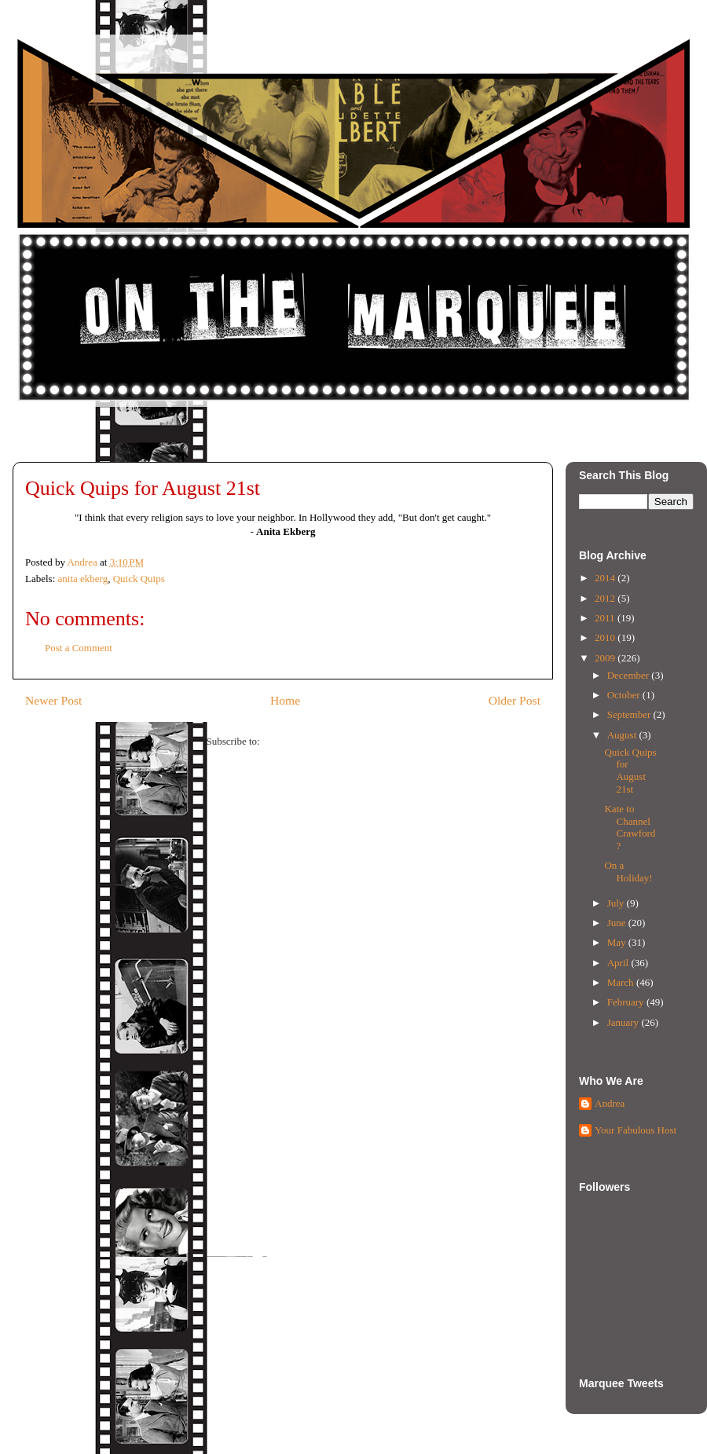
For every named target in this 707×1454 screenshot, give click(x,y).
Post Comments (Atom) (311, 741)
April (619, 963)
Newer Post (53, 700)
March (621, 982)
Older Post (514, 700)
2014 (606, 578)
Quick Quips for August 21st (630, 770)
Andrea (610, 1103)
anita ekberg (83, 578)
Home (285, 700)
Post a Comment (78, 648)
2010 (606, 637)
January (624, 1022)
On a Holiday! (628, 871)
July (617, 903)
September (630, 714)
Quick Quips (139, 578)
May (617, 942)
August (623, 735)
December (629, 675)
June (617, 922)
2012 (606, 598)
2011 (606, 618)
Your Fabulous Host (635, 1130)
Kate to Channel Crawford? (629, 827)
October (625, 695)
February (627, 1002)
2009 (606, 658)
